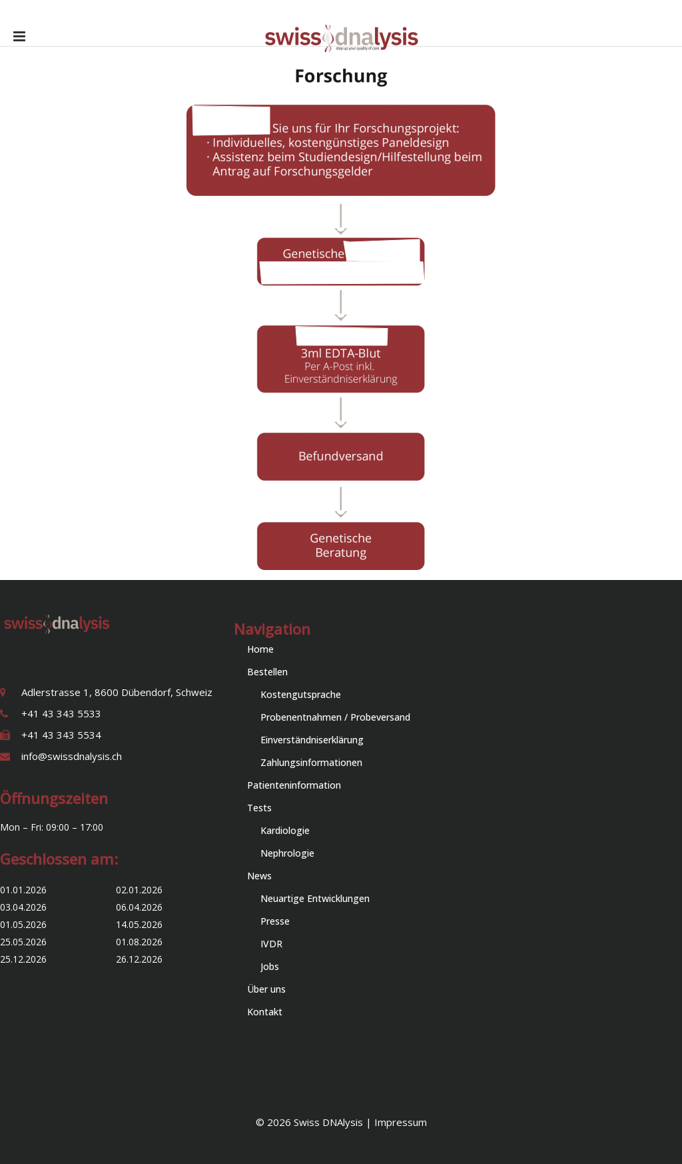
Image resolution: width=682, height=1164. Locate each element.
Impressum (400, 1122)
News (259, 875)
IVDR (271, 943)
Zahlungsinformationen (311, 762)
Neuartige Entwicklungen (315, 898)
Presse (275, 921)
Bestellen (267, 671)
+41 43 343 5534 (61, 734)
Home (260, 649)
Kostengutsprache (300, 694)
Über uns (266, 989)
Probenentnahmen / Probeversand (335, 717)
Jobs (269, 966)
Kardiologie (285, 830)
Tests (259, 807)
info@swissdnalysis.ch (71, 756)
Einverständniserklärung (312, 739)
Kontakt (264, 1011)
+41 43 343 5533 (61, 713)
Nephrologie (287, 853)
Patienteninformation (294, 785)
